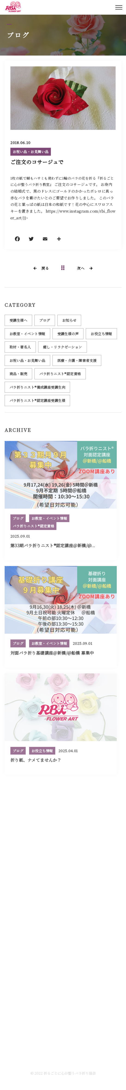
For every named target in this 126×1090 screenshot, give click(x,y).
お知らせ (69, 322)
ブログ (44, 322)
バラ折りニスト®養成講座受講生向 (37, 388)
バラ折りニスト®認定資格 (60, 375)
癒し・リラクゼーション (62, 348)
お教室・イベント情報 (27, 335)
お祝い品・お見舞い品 (31, 151)
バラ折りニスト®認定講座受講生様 (37, 402)
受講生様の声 (68, 335)
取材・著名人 (20, 348)
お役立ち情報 (101, 335)
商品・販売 (18, 375)
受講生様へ (18, 322)
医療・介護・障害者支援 (77, 362)
